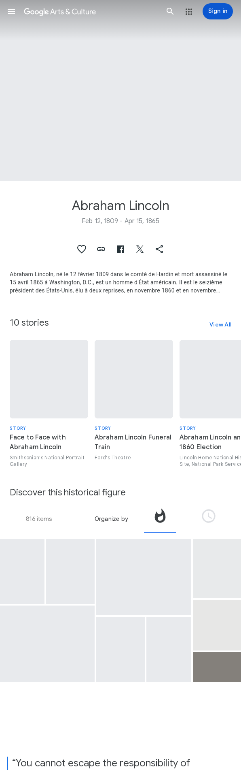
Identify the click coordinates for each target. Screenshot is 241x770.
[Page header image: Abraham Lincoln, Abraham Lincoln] (120, 90)
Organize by (111, 519)
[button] (11, 11)
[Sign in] (218, 11)
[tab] (160, 519)
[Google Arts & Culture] (91, 11)
